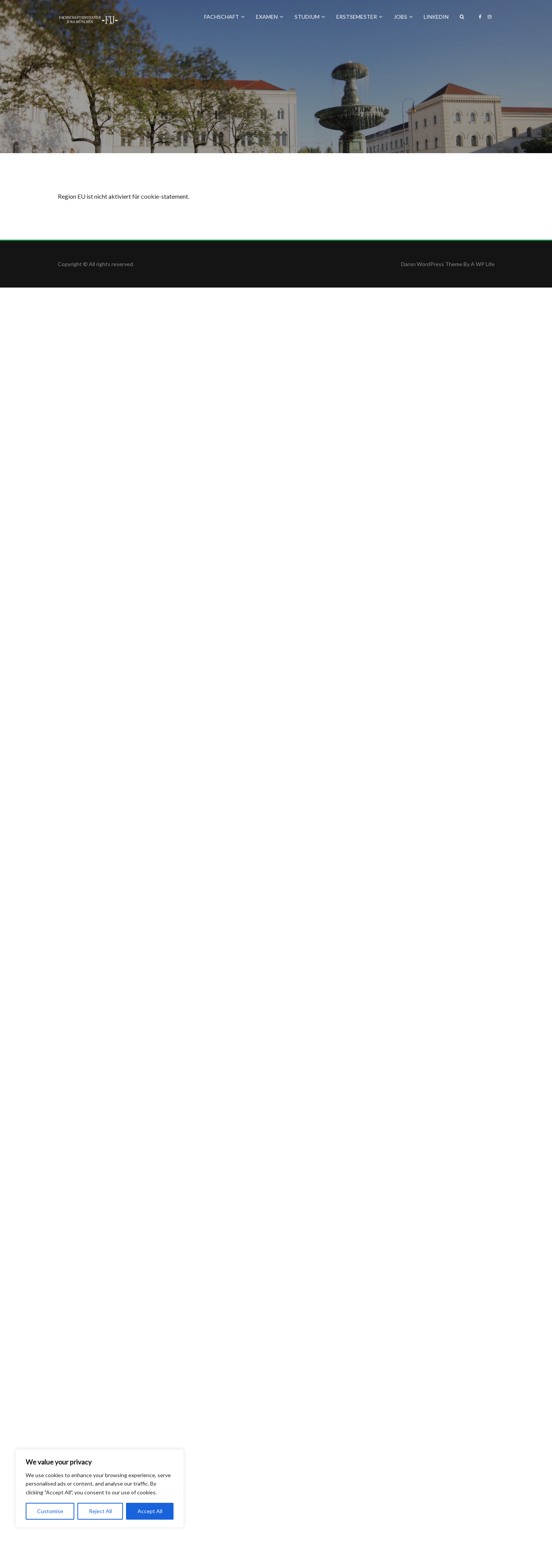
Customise (50, 1511)
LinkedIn (436, 16)
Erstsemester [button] (359, 16)
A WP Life (483, 264)
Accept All (150, 1511)
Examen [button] (269, 16)
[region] (99, 1488)
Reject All (100, 1511)
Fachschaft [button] (224, 16)
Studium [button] (310, 16)
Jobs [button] (403, 16)
